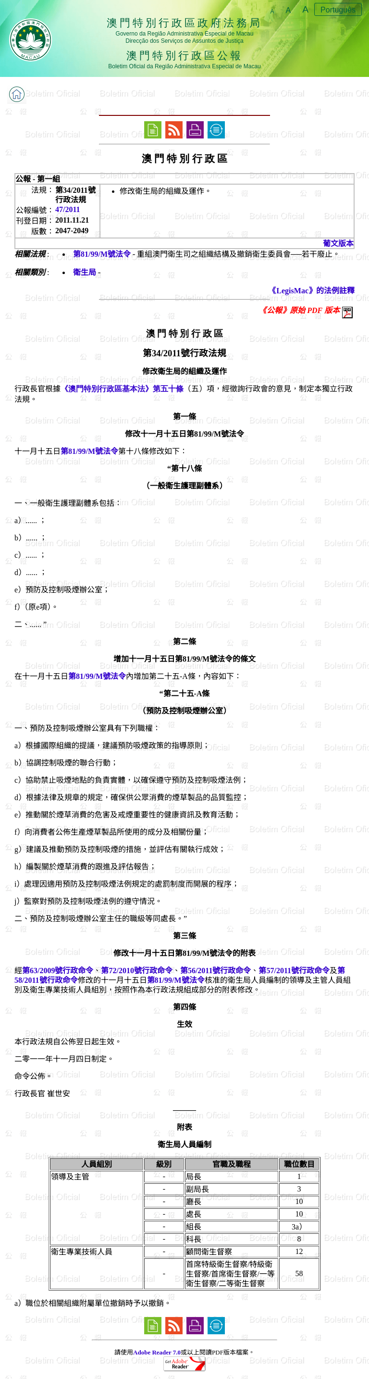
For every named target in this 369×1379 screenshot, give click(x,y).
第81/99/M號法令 (102, 254)
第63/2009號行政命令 (57, 970)
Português (338, 10)
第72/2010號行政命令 (136, 970)
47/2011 (67, 209)
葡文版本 (338, 243)
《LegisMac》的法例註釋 (312, 291)
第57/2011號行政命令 (294, 970)
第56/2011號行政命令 (215, 970)
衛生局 (84, 272)
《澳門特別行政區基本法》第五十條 (122, 389)
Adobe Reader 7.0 (157, 1352)
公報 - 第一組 (37, 179)
